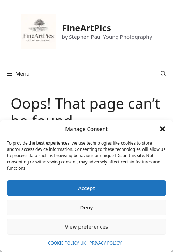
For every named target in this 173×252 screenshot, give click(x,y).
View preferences (86, 226)
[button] (162, 128)
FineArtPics (86, 28)
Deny (86, 207)
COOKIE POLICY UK (67, 243)
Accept (86, 187)
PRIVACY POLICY (105, 243)
